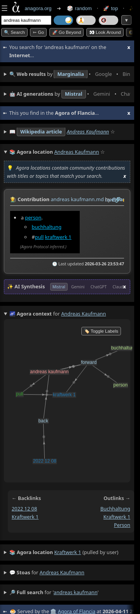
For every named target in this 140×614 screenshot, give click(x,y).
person (33, 217)
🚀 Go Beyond (66, 32)
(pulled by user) (64, 552)
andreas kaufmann (62, 572)
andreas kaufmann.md (77, 199)
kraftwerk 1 (58, 236)
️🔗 (118, 199)
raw (109, 199)
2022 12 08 (24, 508)
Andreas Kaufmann (88, 131)
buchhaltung (47, 226)
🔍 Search (14, 32)
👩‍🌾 (13, 199)
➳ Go (38, 32)
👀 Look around (105, 32)
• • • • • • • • (69, 74)
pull (39, 236)
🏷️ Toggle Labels (101, 331)
